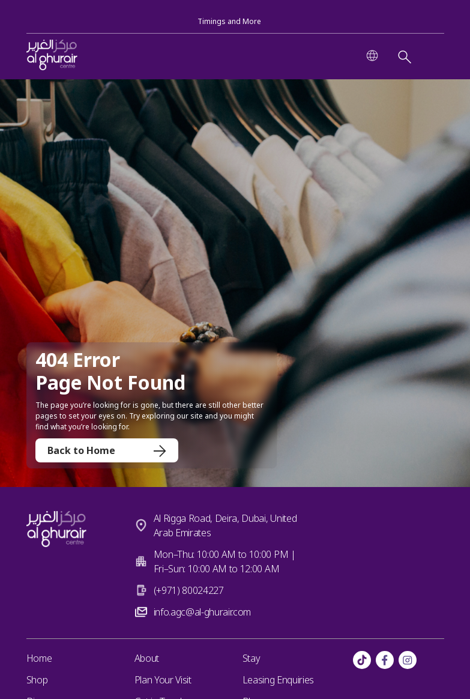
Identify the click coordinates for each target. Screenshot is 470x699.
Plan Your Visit (162, 679)
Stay (252, 658)
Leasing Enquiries (279, 679)
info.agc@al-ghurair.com (203, 612)
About (146, 658)
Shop (37, 679)
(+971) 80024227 (189, 590)
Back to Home (106, 450)
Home (39, 658)
